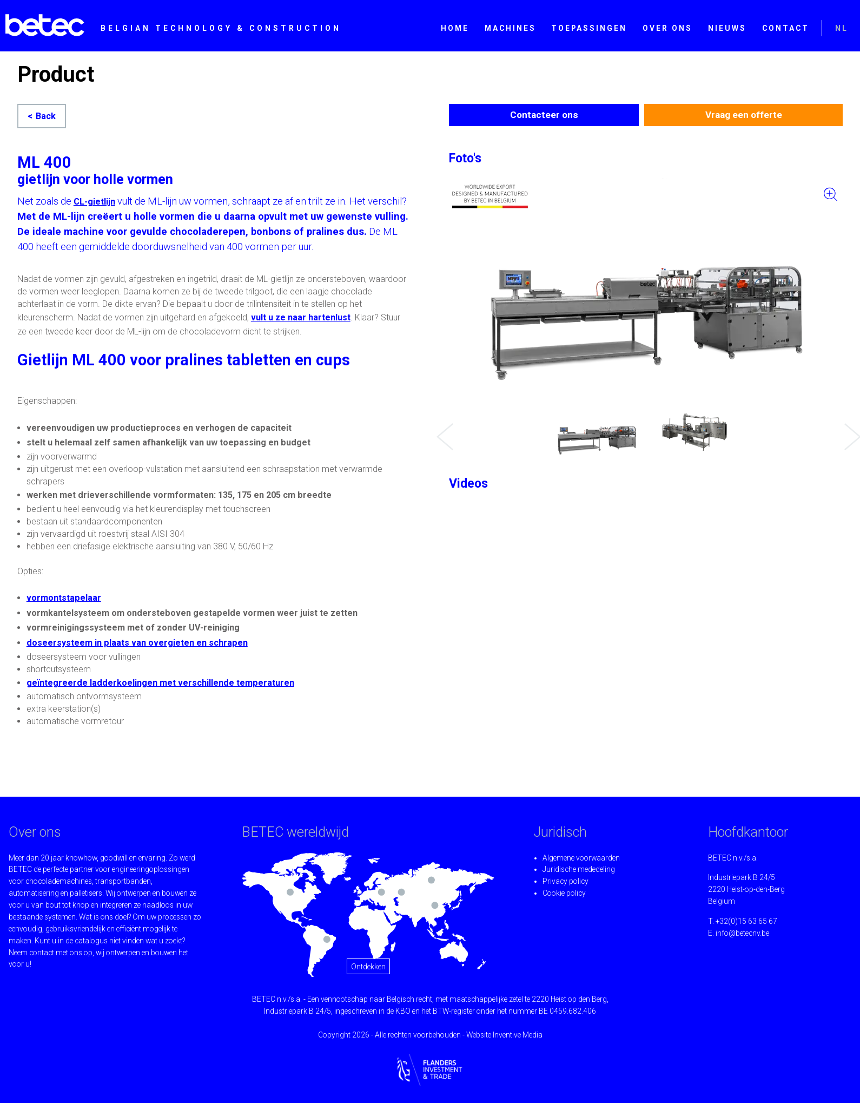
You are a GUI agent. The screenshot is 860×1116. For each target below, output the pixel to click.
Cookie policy (564, 893)
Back (46, 116)
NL (841, 28)
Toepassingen (589, 28)
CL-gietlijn (94, 201)
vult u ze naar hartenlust (300, 317)
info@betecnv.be (742, 933)
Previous (441, 428)
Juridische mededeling (579, 869)
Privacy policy (565, 881)
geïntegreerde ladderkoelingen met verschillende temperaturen (160, 683)
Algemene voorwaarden (581, 858)
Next (849, 428)
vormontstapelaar (64, 598)
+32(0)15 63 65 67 (746, 921)
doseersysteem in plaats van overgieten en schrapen (137, 643)
